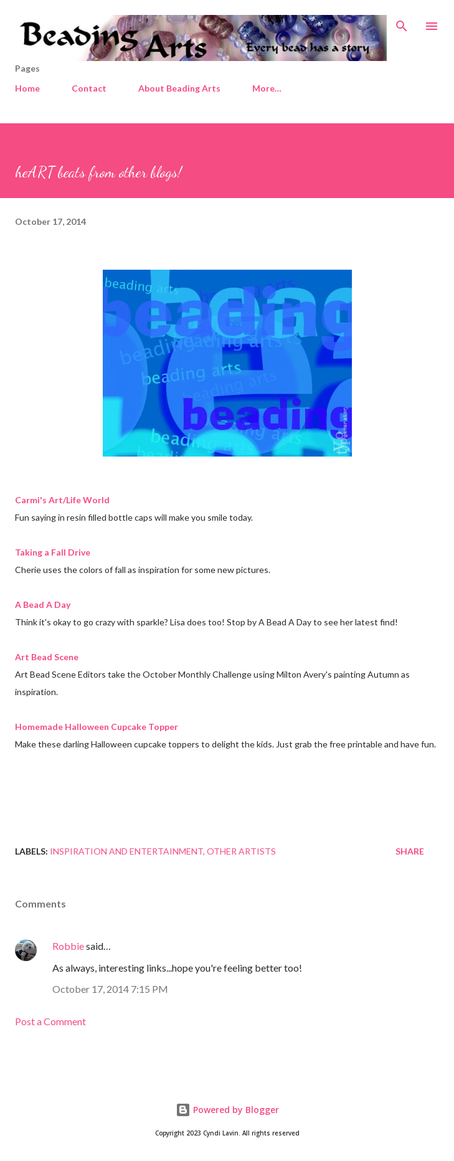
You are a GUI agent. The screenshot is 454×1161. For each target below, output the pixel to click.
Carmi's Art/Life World (62, 500)
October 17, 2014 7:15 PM (110, 989)
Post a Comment (50, 1021)
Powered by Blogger (227, 1110)
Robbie (68, 946)
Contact (89, 88)
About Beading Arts (179, 88)
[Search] (401, 22)
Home (27, 88)
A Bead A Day (42, 604)
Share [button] (409, 851)
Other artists (241, 851)
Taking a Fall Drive (52, 552)
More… (266, 88)
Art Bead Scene (46, 657)
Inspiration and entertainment (126, 851)
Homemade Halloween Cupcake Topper (96, 726)
